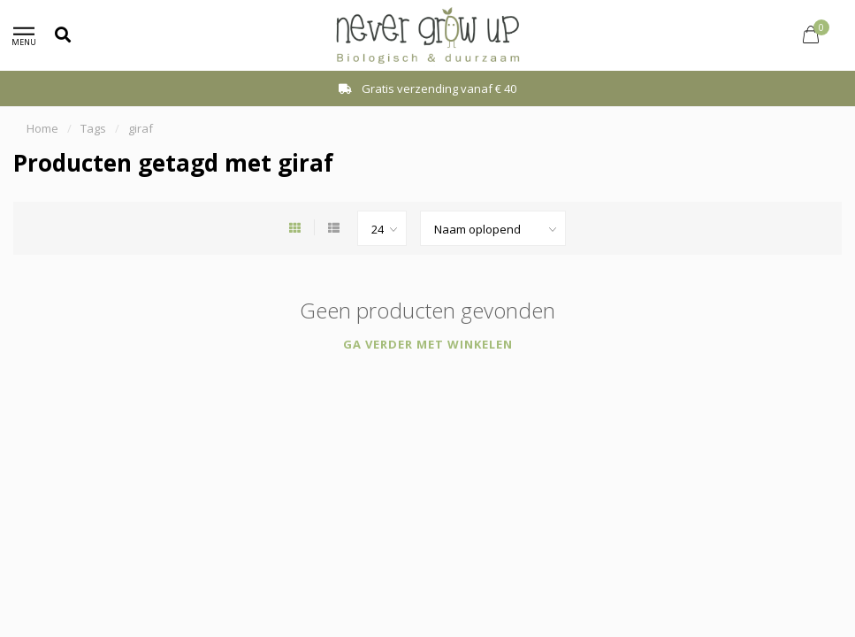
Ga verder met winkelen (428, 344)
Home (42, 128)
